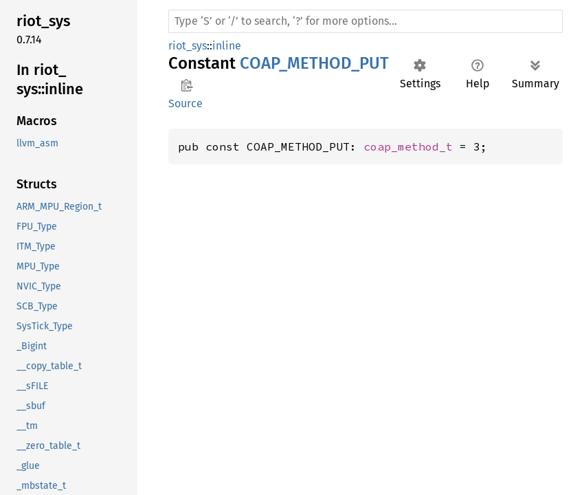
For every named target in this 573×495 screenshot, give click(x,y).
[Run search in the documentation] (365, 21)
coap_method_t (408, 146)
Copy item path (186, 85)
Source (185, 103)
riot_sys (187, 45)
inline (226, 45)
